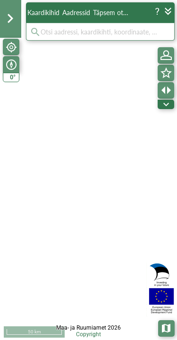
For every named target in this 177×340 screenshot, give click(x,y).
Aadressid (76, 12)
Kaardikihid (43, 12)
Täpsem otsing (112, 12)
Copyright (88, 334)
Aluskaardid (167, 327)
